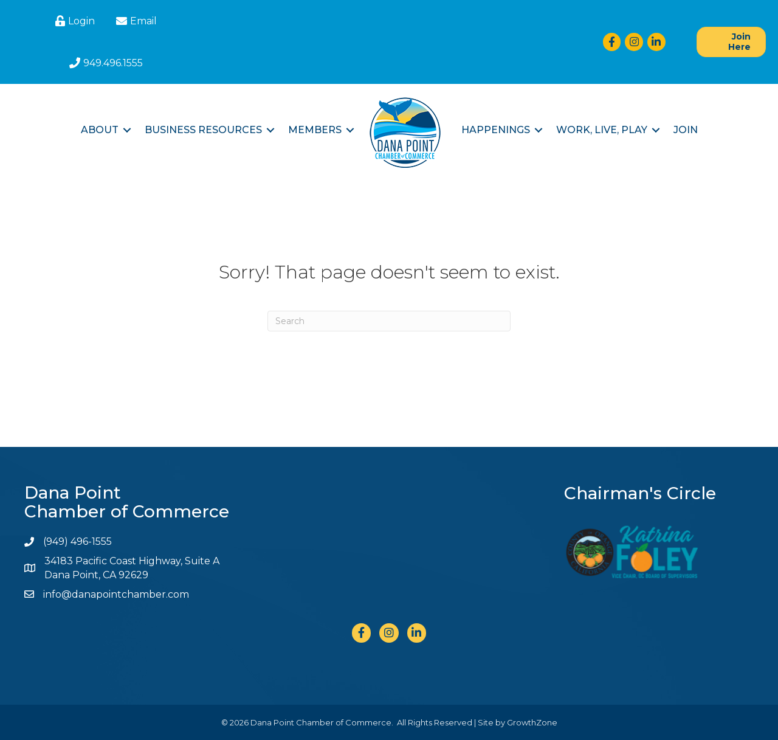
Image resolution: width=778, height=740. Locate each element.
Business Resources (203, 130)
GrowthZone (532, 722)
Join (685, 130)
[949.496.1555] (104, 63)
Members (315, 130)
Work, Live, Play (601, 130)
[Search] (389, 321)
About (100, 130)
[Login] (73, 21)
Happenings (495, 130)
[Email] (135, 21)
